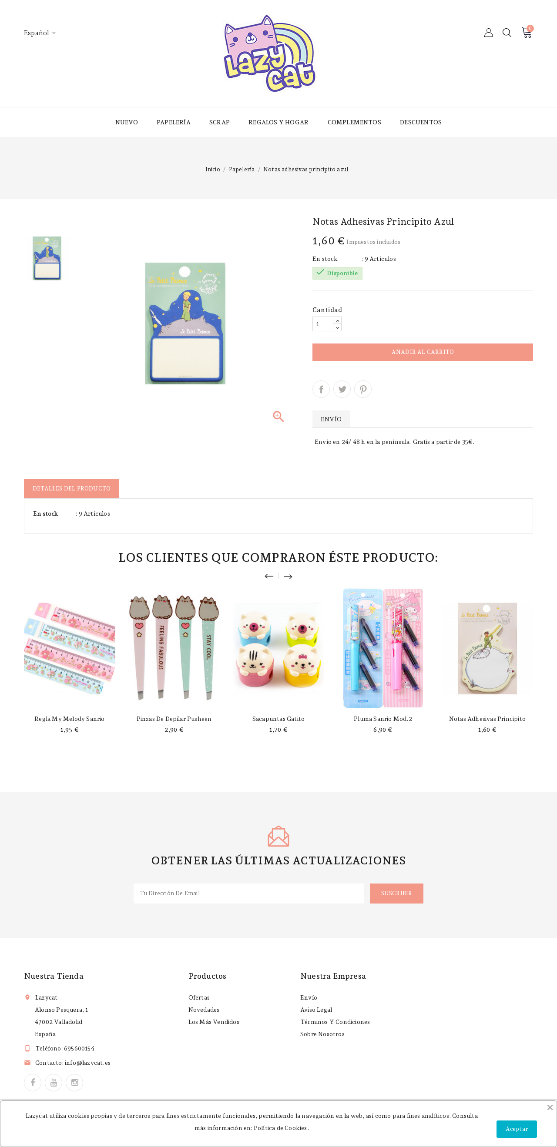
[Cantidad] (322, 324)
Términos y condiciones (335, 1021)
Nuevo (126, 122)
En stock (325, 258)
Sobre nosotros (322, 1033)
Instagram (74, 1082)
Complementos (354, 122)
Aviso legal (316, 1009)
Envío (308, 997)
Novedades (204, 1009)
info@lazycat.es (88, 1062)
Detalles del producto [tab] (72, 488)
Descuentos (421, 122)
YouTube (53, 1082)
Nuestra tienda (54, 975)
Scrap (219, 122)
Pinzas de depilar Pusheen (174, 718)
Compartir (321, 389)
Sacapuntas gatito (278, 718)
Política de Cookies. (281, 1127)
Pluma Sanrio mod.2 (383, 718)
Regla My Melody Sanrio (69, 718)
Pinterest (363, 389)
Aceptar (517, 1129)
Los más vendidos (213, 1021)
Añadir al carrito (423, 352)
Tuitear (342, 389)
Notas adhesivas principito (487, 718)
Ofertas (199, 997)
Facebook (32, 1082)
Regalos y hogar (278, 122)
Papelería (174, 122)
